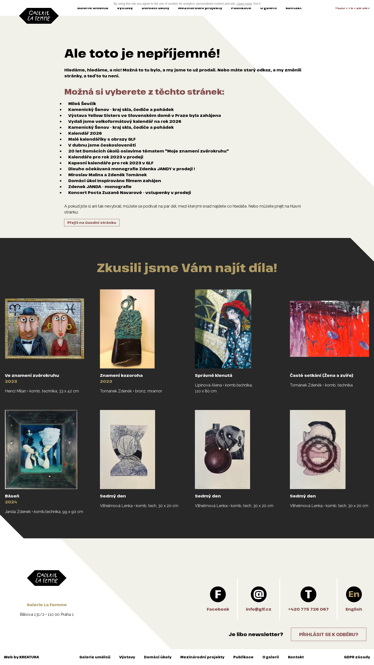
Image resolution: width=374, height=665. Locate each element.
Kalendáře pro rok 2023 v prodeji (105, 157)
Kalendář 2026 (85, 133)
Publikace (241, 7)
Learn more (244, 3)
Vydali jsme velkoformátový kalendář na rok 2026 (124, 121)
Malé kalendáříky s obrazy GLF (102, 139)
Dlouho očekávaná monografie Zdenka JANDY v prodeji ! (131, 169)
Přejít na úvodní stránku (91, 222)
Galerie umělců (92, 7)
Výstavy (125, 7)
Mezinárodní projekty (200, 7)
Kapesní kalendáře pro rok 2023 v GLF (110, 163)
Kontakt (294, 7)
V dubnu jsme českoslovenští (102, 145)
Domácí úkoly (155, 7)
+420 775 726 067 (352, 7)
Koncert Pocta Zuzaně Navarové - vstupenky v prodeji (129, 192)
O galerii (268, 7)
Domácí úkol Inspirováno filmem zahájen (114, 180)
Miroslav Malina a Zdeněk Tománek (107, 174)
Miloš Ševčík (82, 103)
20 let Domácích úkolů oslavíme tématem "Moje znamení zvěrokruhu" (148, 151)
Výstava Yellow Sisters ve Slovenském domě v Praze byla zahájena (144, 115)
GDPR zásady (357, 657)
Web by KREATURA (21, 657)
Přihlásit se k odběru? (328, 634)
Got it (256, 3)
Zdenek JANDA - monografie (100, 186)
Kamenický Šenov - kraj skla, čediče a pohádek (121, 109)
